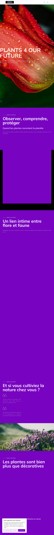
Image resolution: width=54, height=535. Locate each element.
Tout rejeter (14, 530)
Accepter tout (21, 530)
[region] (14, 525)
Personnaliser (7, 530)
